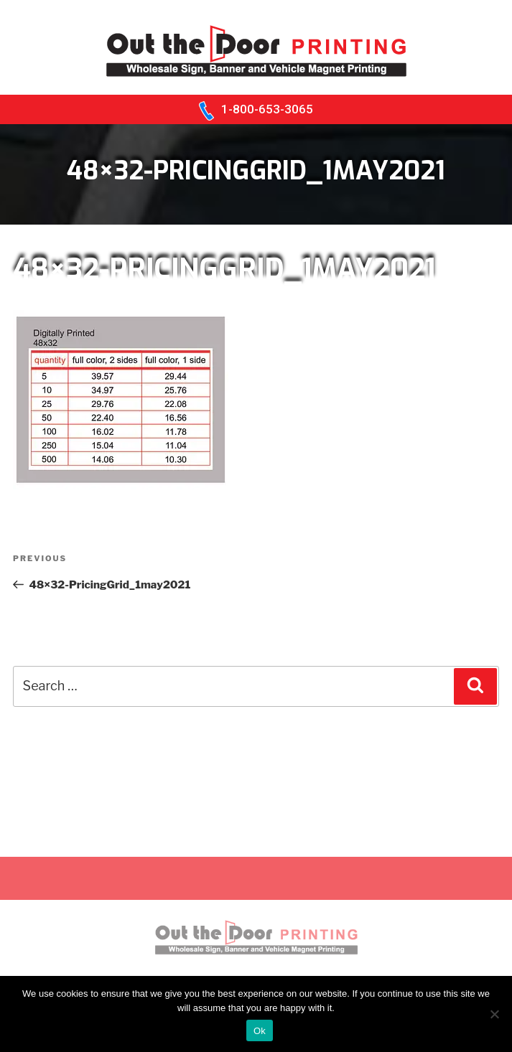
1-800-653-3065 (267, 109)
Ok (259, 1030)
